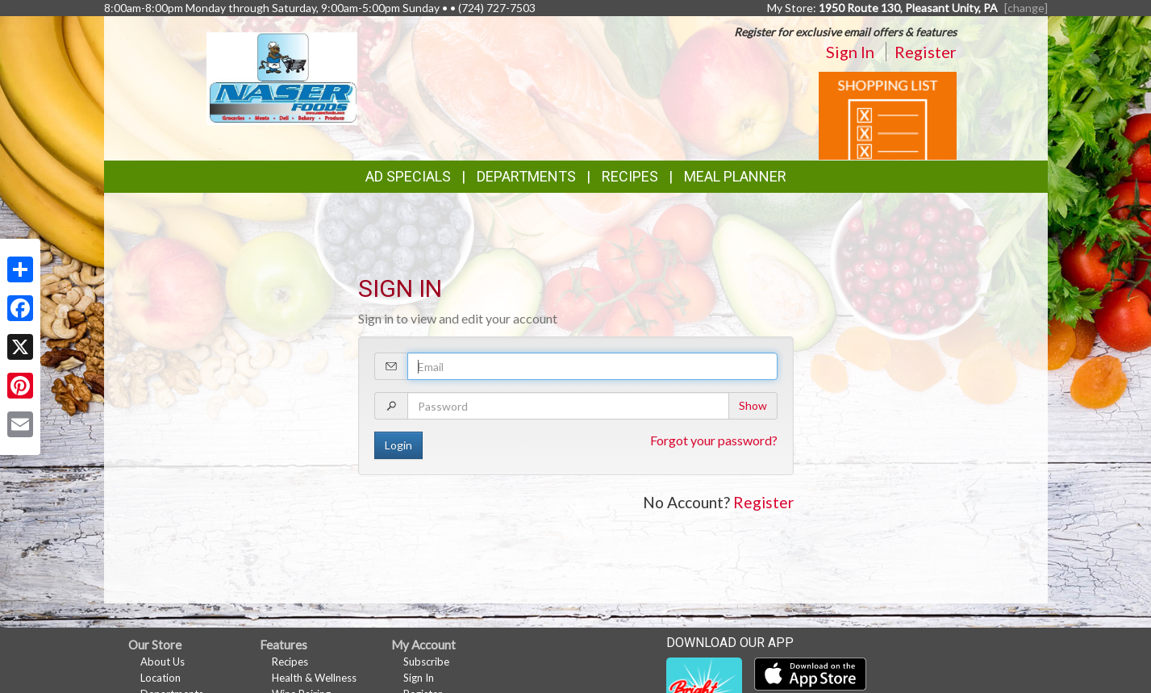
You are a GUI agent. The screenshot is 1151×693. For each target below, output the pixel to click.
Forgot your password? (714, 440)
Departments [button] (526, 176)
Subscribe (426, 661)
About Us (162, 661)
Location (160, 677)
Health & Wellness (314, 677)
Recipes (630, 176)
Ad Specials (408, 176)
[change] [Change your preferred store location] (1026, 8)
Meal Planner (735, 176)
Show (753, 405)
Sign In (850, 51)
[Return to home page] (281, 77)
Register (926, 51)
